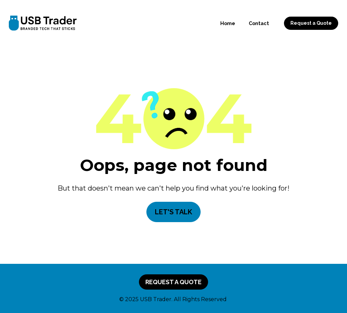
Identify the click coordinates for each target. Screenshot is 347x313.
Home (227, 23)
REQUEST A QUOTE (173, 282)
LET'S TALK (173, 212)
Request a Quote (311, 23)
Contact (259, 23)
